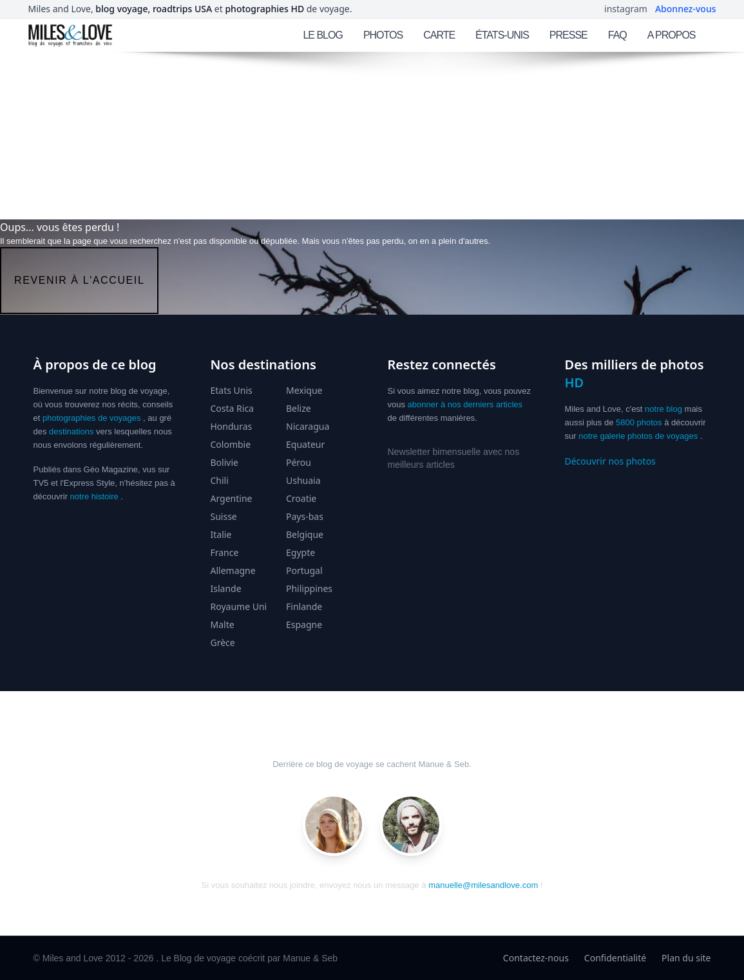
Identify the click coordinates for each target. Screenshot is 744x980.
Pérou (298, 462)
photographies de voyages (92, 418)
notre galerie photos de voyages (638, 436)
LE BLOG (322, 35)
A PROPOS (671, 35)
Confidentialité (615, 958)
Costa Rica (232, 408)
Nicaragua (307, 426)
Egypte (300, 552)
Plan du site (686, 958)
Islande (226, 588)
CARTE (439, 35)
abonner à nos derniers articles (465, 404)
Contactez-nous (536, 958)
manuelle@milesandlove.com (483, 885)
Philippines (309, 588)
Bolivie (224, 462)
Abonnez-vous (685, 9)
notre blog (663, 409)
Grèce (223, 642)
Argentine (232, 498)
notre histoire (94, 496)
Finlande (304, 606)
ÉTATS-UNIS (502, 35)
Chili (220, 480)
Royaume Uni (239, 606)
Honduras (232, 426)
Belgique (304, 534)
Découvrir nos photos (610, 461)
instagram (625, 9)
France (225, 552)
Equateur (305, 444)
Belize (298, 408)
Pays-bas (304, 516)
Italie (221, 534)
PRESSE (568, 35)
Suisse (224, 516)
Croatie (301, 498)
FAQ (617, 35)
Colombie (231, 444)
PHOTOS (383, 35)
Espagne (304, 624)
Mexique (304, 390)
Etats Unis (232, 390)
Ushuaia (303, 480)
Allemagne (233, 570)
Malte (222, 624)
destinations (71, 431)
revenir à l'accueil (79, 280)
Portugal (304, 570)
